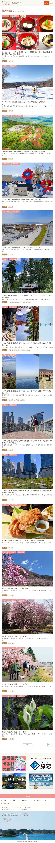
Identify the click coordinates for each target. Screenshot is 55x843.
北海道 (28, 350)
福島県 (10, 159)
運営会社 (29, 807)
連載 (14, 800)
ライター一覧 (17, 807)
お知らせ (6, 807)
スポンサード (26, 800)
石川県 (16, 302)
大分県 (10, 302)
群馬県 (10, 111)
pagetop (27, 796)
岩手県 (10, 547)
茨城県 (10, 400)
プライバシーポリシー (9, 809)
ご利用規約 (24, 809)
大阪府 (10, 206)
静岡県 (16, 400)
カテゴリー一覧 (41, 800)
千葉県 (10, 350)
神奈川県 (11, 595)
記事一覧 (46, 3)
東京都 (10, 61)
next (49, 744)
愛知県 (22, 302)
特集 (5, 800)
